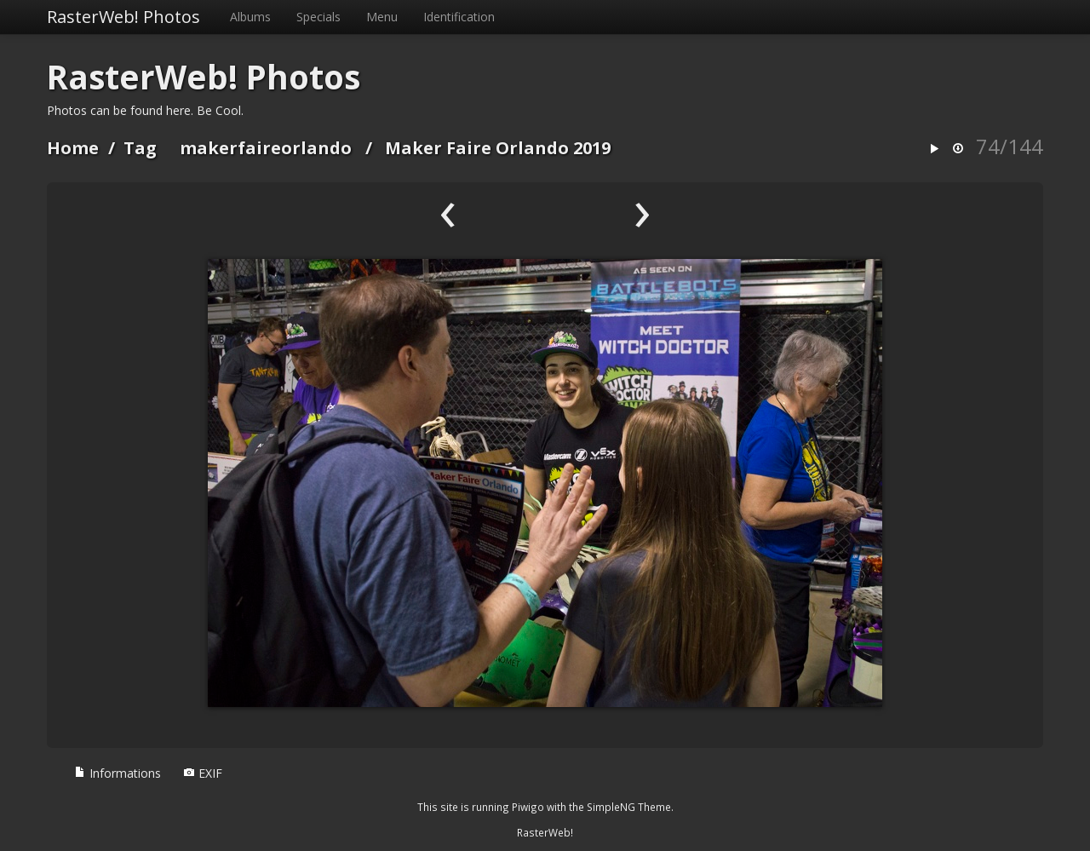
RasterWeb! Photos (123, 16)
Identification (459, 17)
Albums (250, 17)
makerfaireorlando (266, 147)
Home (73, 147)
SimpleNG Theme (629, 807)
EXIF (202, 773)
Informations (117, 773)
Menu (382, 17)
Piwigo (528, 807)
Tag (140, 147)
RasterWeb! (545, 832)
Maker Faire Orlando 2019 (498, 147)
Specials (318, 17)
